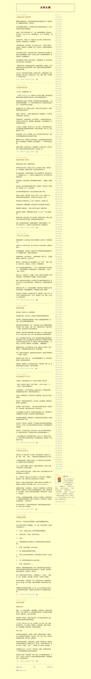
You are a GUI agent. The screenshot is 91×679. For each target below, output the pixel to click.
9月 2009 (57, 413)
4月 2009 (57, 425)
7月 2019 (57, 141)
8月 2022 (57, 56)
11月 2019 (57, 132)
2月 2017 (57, 208)
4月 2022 (57, 65)
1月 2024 (57, 17)
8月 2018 (57, 166)
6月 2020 (57, 116)
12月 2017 (57, 185)
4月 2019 (57, 148)
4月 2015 (57, 259)
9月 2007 (57, 468)
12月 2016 (57, 213)
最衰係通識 (20, 308)
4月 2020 (57, 120)
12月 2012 (57, 323)
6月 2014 (57, 282)
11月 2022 (57, 49)
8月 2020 (57, 111)
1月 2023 (57, 44)
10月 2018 (57, 162)
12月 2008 (57, 434)
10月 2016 (57, 217)
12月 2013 (57, 296)
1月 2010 (57, 404)
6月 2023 (57, 33)
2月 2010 (57, 402)
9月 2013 (57, 303)
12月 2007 (57, 462)
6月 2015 (57, 254)
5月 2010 (57, 395)
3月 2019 (57, 150)
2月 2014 (57, 291)
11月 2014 (57, 270)
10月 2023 (57, 24)
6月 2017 (57, 199)
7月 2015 (57, 252)
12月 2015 (57, 240)
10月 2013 (57, 300)
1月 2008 (57, 459)
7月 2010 (57, 390)
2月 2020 (57, 125)
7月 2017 (57, 196)
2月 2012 (57, 346)
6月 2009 (57, 420)
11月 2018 (57, 160)
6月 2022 (57, 60)
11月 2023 (57, 21)
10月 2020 (57, 107)
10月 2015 (57, 245)
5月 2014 (57, 284)
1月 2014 (57, 293)
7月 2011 (57, 362)
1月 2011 (57, 376)
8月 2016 (57, 222)
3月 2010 (57, 399)
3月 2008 (57, 455)
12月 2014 (57, 268)
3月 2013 (57, 316)
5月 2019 (57, 146)
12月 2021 (57, 74)
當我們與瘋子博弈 (22, 160)
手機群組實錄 (21, 517)
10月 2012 (57, 328)
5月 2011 (57, 367)
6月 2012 (57, 337)
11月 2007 (57, 464)
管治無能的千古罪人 (23, 376)
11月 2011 (57, 353)
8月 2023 (57, 28)
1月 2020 (57, 127)
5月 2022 (57, 63)
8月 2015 (57, 249)
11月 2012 (57, 326)
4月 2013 (57, 314)
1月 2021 (57, 100)
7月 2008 (57, 445)
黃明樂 (66, 476)
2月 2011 (57, 374)
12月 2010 (57, 379)
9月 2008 (57, 441)
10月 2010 (57, 383)
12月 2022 (57, 47)
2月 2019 (57, 153)
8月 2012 (57, 332)
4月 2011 (57, 369)
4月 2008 (57, 452)
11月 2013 (57, 298)
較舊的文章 (50, 667)
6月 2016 (57, 226)
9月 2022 (57, 54)
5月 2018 (57, 173)
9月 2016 (57, 220)
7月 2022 (57, 58)
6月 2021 (57, 88)
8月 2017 (57, 194)
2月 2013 (57, 319)
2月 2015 (57, 263)
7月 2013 (57, 307)
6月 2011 (57, 365)
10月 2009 (57, 411)
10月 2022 (57, 51)
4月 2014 (57, 286)
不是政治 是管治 (22, 450)
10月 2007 (57, 466)
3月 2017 (57, 206)
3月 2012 (57, 344)
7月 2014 (57, 279)
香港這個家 (20, 602)
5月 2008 (57, 450)
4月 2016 (57, 231)
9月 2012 (57, 330)
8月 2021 (57, 83)
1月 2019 (57, 155)
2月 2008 (57, 457)
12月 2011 (57, 351)
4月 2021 (57, 93)
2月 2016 (57, 236)
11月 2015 (57, 243)
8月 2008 (57, 443)
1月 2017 (57, 210)
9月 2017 (57, 192)
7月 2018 (57, 169)
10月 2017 (57, 190)
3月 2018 (57, 178)
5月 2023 (57, 35)
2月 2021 (57, 97)
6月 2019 (57, 143)
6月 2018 (57, 171)
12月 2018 (57, 157)
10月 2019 (57, 134)
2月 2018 (57, 180)
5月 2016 (57, 229)
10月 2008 (57, 439)
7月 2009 (57, 418)
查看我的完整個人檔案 (60, 501)
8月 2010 (57, 388)
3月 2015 (57, 261)
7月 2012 (57, 335)
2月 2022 (57, 70)
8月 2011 (57, 360)
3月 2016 (57, 233)
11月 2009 (57, 409)
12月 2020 (57, 102)
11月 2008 (57, 436)
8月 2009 (57, 415)
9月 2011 (57, 358)
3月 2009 (57, 427)
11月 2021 (57, 77)
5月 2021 (57, 90)
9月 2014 (57, 275)
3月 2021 (57, 95)
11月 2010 (57, 381)
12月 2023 (57, 19)
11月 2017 (57, 187)
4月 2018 (57, 176)
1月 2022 (57, 72)
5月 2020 (57, 118)
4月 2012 (57, 342)
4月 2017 (57, 203)
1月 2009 (57, 432)
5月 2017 (57, 201)
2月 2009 (57, 429)
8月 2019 (57, 139)
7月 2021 (57, 86)
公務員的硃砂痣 (21, 87)
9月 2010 (57, 385)
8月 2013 (57, 305)
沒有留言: (33, 79)
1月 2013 (57, 321)
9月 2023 (57, 26)
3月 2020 (57, 123)
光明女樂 (45, 7)
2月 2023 (57, 42)
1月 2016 (57, 238)
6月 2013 (57, 309)
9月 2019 (57, 137)
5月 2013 (57, 312)
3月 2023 (57, 40)
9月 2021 (57, 81)
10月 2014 (57, 273)
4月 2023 (57, 37)
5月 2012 (57, 339)
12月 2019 (57, 130)
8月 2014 (57, 277)
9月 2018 (57, 164)
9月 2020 (57, 109)
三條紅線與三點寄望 (23, 17)
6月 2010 (57, 392)
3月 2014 (57, 289)
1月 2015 (57, 266)
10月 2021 (57, 79)
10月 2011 (57, 356)
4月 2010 (57, 397)
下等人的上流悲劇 (22, 236)
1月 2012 (57, 349)
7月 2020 (57, 113)
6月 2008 (57, 448)
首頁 (34, 667)
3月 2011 (57, 372)
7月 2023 (57, 30)
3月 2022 (57, 67)
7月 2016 (57, 224)
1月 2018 (57, 183)
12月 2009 (57, 406)
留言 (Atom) (23, 670)
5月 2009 (57, 422)
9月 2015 (57, 247)
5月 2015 (57, 256)
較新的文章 (19, 667)
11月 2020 (57, 104)
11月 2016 (57, 215)
